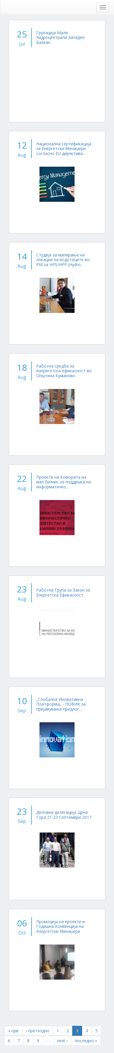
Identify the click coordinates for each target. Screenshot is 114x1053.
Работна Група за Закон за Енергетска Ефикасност (63, 592)
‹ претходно (37, 1030)
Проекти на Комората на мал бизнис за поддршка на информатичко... (63, 482)
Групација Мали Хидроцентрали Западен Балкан (60, 37)
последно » (86, 1040)
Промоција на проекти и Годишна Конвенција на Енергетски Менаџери (60, 926)
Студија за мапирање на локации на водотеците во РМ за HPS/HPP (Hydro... (63, 259)
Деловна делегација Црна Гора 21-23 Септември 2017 (63, 814)
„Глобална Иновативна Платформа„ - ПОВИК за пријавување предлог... (61, 704)
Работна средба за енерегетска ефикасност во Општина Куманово (64, 370)
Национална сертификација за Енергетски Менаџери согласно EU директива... (63, 148)
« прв (13, 1030)
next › (62, 1040)
